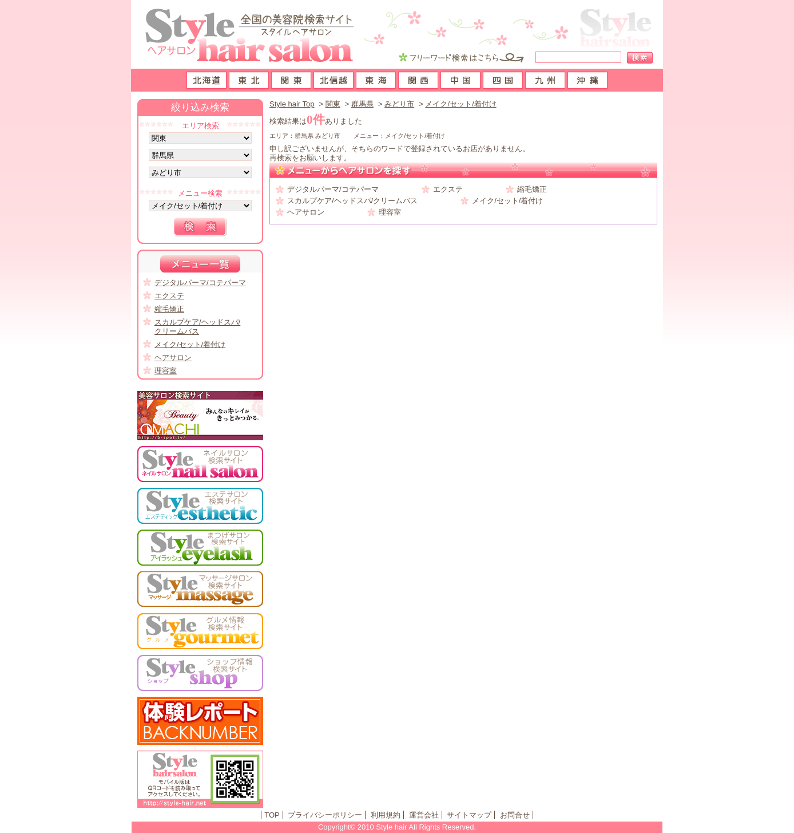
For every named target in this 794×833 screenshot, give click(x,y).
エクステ (448, 189)
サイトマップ (469, 815)
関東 (332, 104)
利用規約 (385, 815)
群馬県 (362, 104)
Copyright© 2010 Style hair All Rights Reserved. (397, 827)
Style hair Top (292, 104)
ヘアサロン (305, 212)
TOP (272, 815)
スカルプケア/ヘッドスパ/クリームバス (352, 200)
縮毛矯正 (532, 189)
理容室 (390, 212)
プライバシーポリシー (325, 815)
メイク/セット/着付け (460, 104)
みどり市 (399, 104)
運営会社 (424, 815)
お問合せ (515, 815)
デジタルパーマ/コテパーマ (333, 189)
